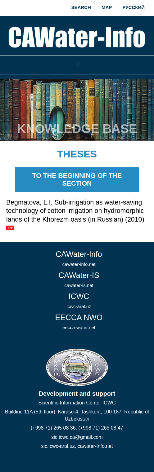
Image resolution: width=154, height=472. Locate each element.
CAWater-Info (79, 258)
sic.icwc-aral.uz (58, 446)
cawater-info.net (95, 446)
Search (81, 7)
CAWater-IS (78, 279)
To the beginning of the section (77, 179)
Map (107, 7)
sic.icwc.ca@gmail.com (77, 437)
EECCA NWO (79, 321)
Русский (133, 7)
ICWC (78, 300)
